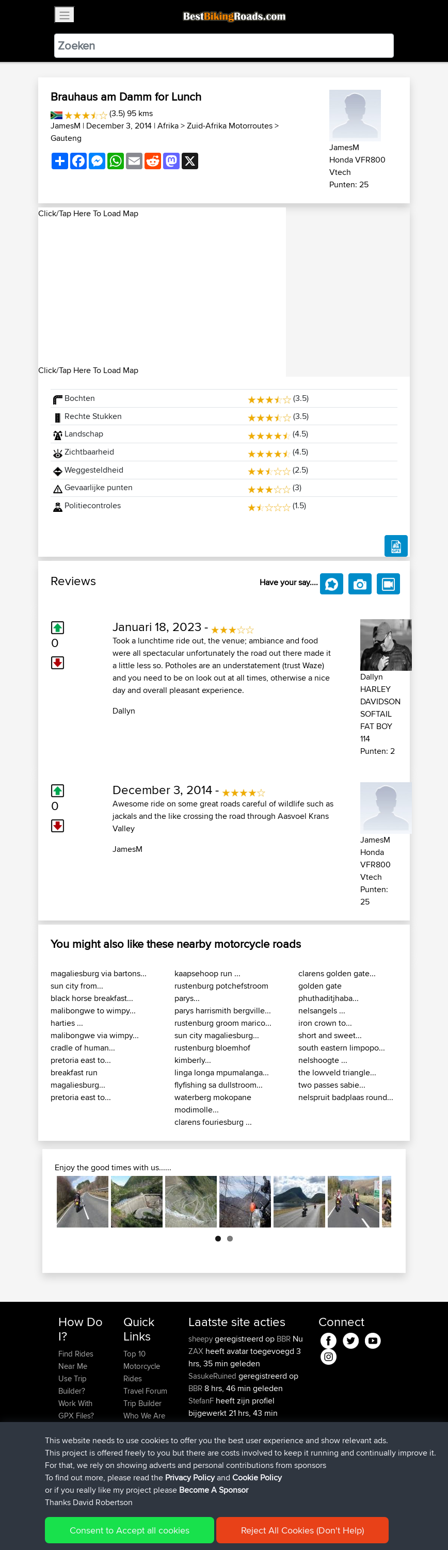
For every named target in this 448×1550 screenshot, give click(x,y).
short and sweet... (330, 1035)
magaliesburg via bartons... (99, 973)
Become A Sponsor (75, 1459)
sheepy (201, 1338)
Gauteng (66, 138)
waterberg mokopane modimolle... (212, 1103)
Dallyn (124, 711)
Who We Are (144, 1415)
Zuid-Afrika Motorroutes (230, 126)
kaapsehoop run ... (207, 973)
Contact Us (142, 1428)
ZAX (196, 1351)
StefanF (202, 1400)
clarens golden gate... (337, 973)
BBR (284, 1338)
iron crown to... (325, 1023)
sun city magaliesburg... (216, 1035)
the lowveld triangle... (337, 1072)
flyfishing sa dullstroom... (218, 1085)
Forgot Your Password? (78, 1434)
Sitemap (154, 1527)
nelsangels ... (321, 1010)
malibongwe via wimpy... (95, 1035)
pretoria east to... (81, 1060)
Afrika (168, 126)
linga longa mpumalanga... (221, 1072)
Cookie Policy (248, 1527)
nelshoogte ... (322, 1060)
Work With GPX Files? (76, 1409)
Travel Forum (145, 1390)
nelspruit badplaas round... (345, 1097)
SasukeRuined (213, 1375)
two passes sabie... (331, 1085)
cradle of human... (83, 1048)
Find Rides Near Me (75, 1359)
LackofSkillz (209, 1462)
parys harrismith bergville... (222, 1010)
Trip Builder (142, 1403)
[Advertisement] (162, 292)
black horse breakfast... (92, 998)
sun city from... (77, 986)
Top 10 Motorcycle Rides (141, 1366)
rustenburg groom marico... (222, 1023)
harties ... (67, 1023)
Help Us (137, 1440)
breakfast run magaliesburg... (78, 1079)
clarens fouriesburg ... (213, 1122)
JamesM (66, 126)
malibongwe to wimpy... (93, 1010)
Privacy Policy (196, 1527)
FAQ (65, 1477)
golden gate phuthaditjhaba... (328, 992)
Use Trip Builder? (72, 1384)
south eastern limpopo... (341, 1048)
